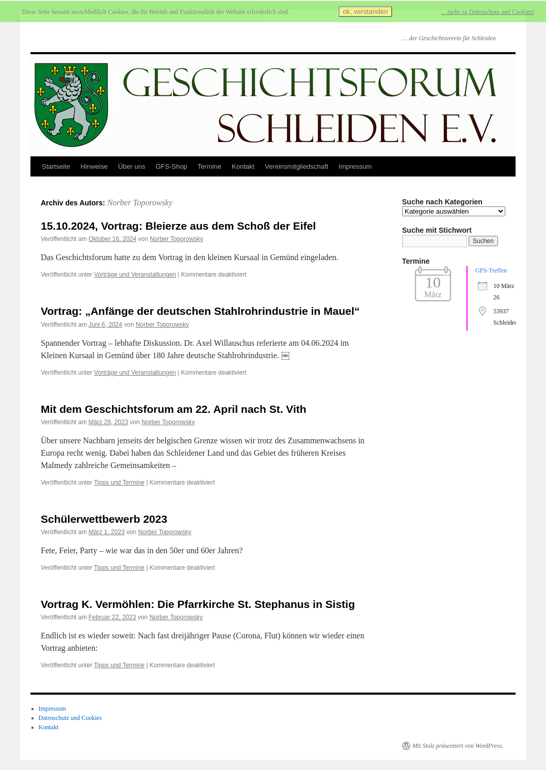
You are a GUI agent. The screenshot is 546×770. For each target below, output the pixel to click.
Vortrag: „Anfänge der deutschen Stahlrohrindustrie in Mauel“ (200, 311)
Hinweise (94, 166)
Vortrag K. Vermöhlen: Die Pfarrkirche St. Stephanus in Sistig (198, 604)
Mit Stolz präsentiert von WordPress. (457, 745)
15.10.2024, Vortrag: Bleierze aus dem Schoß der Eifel (178, 226)
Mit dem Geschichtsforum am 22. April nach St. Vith (174, 409)
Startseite (56, 166)
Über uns (132, 166)
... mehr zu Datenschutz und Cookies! (488, 11)
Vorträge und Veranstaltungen (135, 274)
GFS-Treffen (491, 270)
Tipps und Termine (119, 482)
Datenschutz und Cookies (70, 717)
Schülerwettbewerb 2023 (104, 519)
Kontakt (243, 166)
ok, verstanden (365, 11)
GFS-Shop (171, 166)
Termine (209, 166)
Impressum (355, 166)
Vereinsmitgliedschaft (296, 166)
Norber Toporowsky (139, 202)
